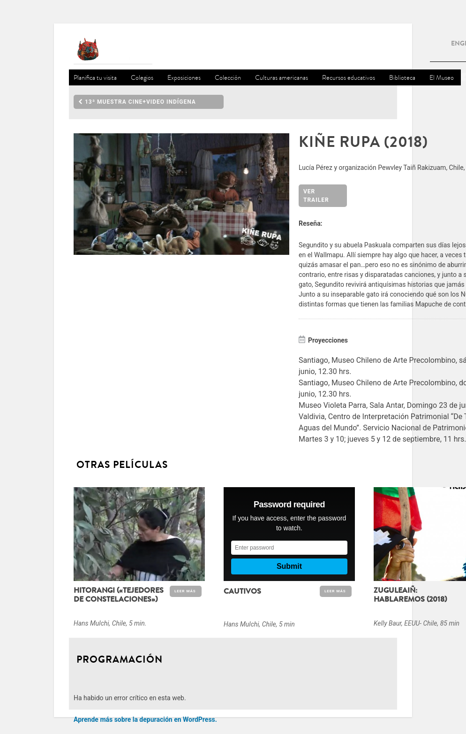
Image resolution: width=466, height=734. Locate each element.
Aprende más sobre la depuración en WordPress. (145, 719)
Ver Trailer (316, 195)
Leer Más (185, 591)
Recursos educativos (348, 77)
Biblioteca (402, 77)
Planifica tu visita (95, 77)
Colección (228, 77)
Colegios (142, 77)
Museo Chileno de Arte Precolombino (113, 50)
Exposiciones (184, 77)
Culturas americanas (281, 77)
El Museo (441, 77)
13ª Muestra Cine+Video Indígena (137, 102)
